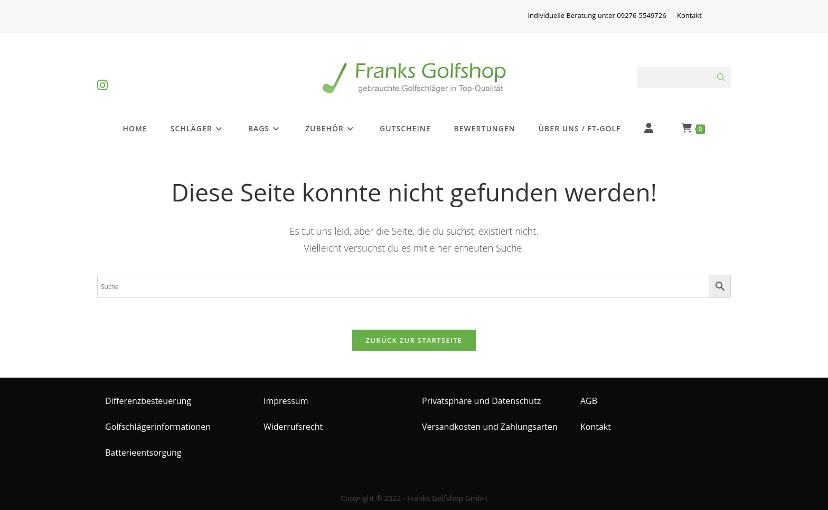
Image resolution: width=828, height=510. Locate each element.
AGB (588, 401)
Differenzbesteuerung (148, 401)
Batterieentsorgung (143, 452)
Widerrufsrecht (293, 426)
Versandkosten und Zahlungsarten (490, 426)
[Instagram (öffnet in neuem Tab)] (102, 76)
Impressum (286, 401)
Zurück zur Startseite (414, 340)
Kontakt (689, 15)
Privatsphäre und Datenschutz (481, 401)
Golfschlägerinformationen (158, 426)
